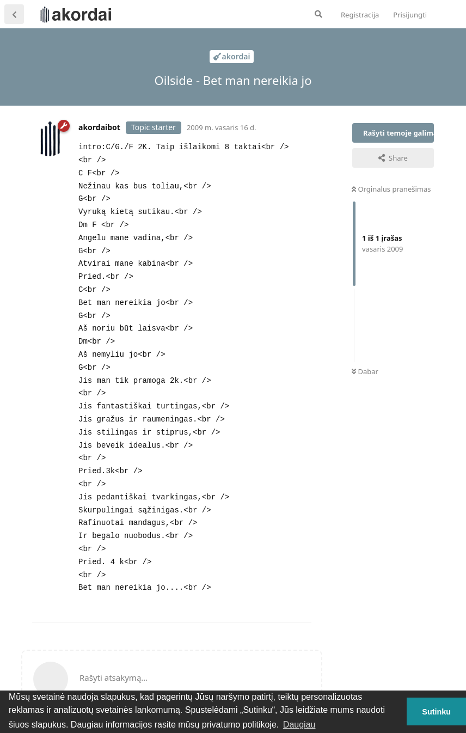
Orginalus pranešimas (391, 189)
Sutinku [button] (436, 711)
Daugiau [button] (299, 724)
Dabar (365, 371)
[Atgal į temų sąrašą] (14, 14)
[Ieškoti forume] (318, 14)
